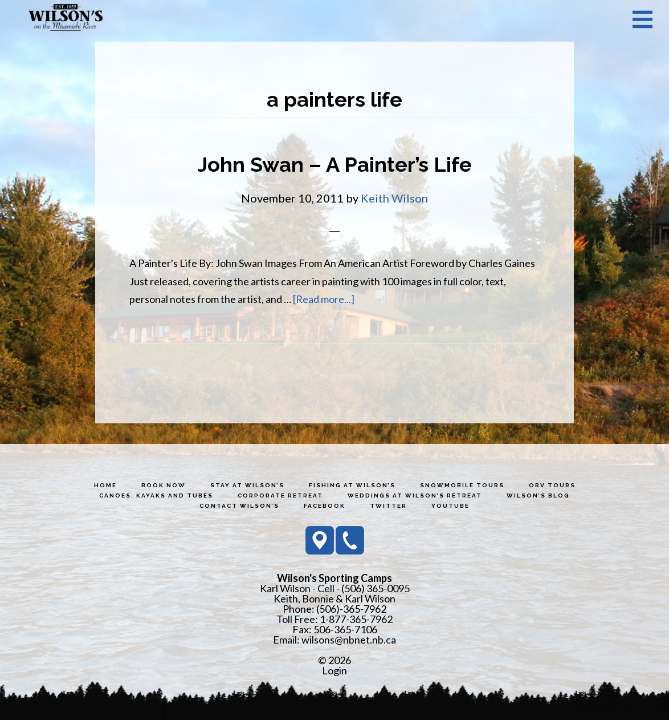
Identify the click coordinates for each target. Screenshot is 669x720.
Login (334, 670)
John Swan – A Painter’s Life (335, 164)
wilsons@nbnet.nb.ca (348, 639)
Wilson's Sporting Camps (65, 19)
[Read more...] (323, 299)
